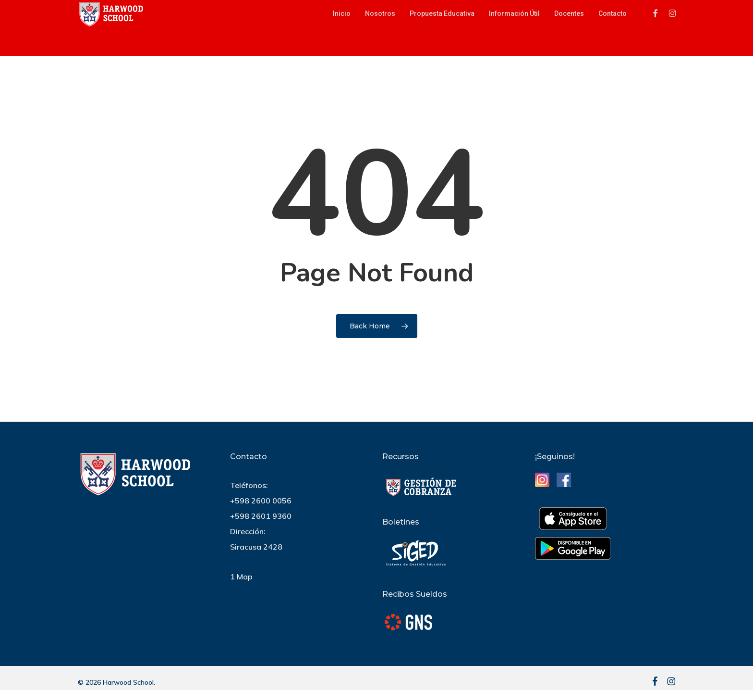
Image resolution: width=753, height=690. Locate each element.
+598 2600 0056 (260, 500)
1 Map (241, 576)
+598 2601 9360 (260, 516)
